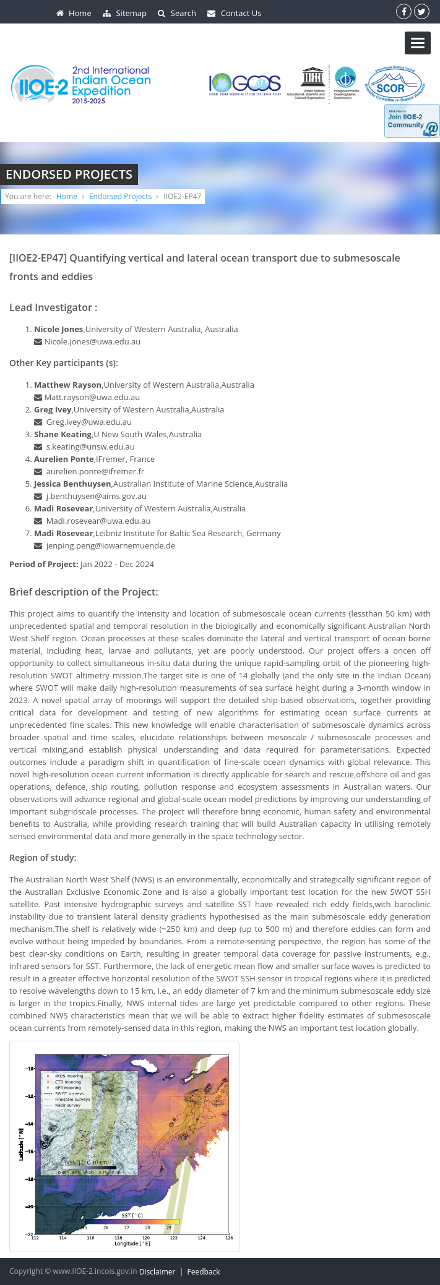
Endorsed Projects (120, 196)
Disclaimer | (163, 1271)
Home (66, 196)
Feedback (203, 1271)
